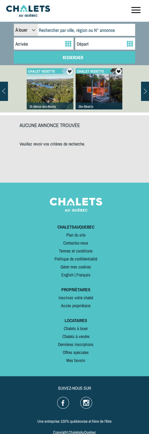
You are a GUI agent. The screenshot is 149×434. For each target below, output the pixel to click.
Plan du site (75, 235)
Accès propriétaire (75, 306)
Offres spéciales (76, 352)
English (67, 275)
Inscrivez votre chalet (76, 298)
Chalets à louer (76, 328)
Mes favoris (75, 360)
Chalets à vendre (75, 336)
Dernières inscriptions (75, 344)
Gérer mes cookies (75, 267)
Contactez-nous (75, 243)
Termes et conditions (76, 251)
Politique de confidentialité (75, 259)
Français (83, 275)
